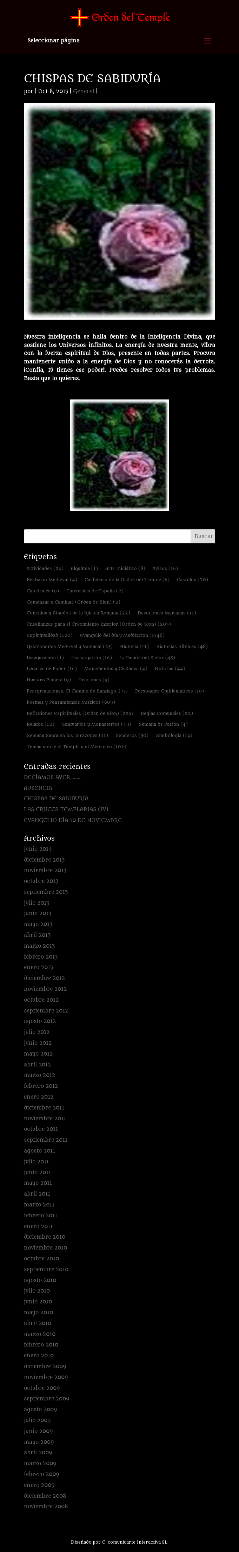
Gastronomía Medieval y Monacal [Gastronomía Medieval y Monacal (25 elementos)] (70, 646)
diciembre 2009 (45, 1367)
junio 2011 (37, 1173)
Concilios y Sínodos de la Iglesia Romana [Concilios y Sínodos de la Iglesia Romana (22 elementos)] (78, 612)
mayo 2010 (38, 1313)
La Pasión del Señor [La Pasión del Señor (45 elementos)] (147, 657)
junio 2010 (38, 1302)
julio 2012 (36, 1032)
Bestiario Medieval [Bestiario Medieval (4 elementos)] (52, 579)
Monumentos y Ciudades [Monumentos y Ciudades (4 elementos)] (115, 668)
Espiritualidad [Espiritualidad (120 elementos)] (50, 635)
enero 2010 (39, 1356)
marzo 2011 (39, 1205)
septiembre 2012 (46, 1011)
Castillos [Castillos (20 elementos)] (192, 579)
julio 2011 (36, 1162)
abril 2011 (37, 1194)
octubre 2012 (41, 1000)
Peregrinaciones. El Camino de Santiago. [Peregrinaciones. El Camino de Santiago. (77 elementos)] (77, 691)
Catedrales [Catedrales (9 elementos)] (43, 590)
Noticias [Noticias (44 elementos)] (170, 668)
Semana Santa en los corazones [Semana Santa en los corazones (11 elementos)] (67, 735)
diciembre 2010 (44, 1237)
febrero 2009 (41, 1474)
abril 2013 (37, 935)
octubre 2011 (41, 1129)
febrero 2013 (41, 957)
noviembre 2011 (45, 1119)
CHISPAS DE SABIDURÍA (56, 799)
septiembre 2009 (46, 1399)
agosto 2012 (40, 1021)
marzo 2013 (39, 946)
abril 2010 (37, 1324)
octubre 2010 (41, 1259)
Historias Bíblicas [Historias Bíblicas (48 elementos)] (182, 646)
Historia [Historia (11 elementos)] (134, 646)
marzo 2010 (39, 1334)
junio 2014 (38, 849)
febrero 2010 (41, 1345)
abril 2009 (38, 1453)
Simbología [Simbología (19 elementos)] (174, 735)
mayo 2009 (39, 1442)
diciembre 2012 (44, 978)
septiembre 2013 (46, 892)
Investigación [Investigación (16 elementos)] (91, 657)
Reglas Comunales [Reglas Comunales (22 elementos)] (167, 713)
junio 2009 (38, 1431)
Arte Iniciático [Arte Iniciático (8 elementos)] (125, 568)
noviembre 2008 (46, 1507)
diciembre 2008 (45, 1496)
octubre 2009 (42, 1388)
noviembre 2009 (46, 1377)
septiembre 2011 (45, 1140)
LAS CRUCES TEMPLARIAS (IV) (66, 810)
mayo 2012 (38, 1054)
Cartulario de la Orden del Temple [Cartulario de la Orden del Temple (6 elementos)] (127, 579)
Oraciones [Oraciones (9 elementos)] (93, 679)
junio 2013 (37, 914)
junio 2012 (38, 1043)
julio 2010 (37, 1291)
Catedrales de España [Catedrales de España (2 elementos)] (95, 590)
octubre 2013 (41, 881)
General (83, 92)
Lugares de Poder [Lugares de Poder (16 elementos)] (52, 668)
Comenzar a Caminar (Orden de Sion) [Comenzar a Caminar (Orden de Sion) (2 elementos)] (73, 602)
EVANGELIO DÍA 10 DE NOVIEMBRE (73, 820)
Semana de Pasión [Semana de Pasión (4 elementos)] (163, 724)
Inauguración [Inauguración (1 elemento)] (45, 657)
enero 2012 (38, 1097)
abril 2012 (37, 1065)
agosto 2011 (39, 1151)
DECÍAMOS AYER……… (53, 777)
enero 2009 (39, 1485)
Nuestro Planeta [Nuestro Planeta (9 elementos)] (49, 679)
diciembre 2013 (44, 860)
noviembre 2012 (45, 989)
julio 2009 (37, 1421)
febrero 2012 (41, 1086)
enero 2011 (38, 1227)
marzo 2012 (39, 1075)
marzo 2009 (40, 1464)
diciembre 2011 (44, 1108)
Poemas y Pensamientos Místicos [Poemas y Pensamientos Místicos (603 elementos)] (71, 702)
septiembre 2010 (46, 1270)
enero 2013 (38, 967)
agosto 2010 (40, 1280)
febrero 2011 (40, 1216)
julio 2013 (36, 903)
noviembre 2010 (45, 1248)
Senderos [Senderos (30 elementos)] (131, 735)
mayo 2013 (38, 924)
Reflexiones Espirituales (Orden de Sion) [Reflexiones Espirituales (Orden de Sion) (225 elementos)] (80, 713)
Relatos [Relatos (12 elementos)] (40, 724)
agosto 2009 (40, 1410)
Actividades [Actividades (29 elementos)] (45, 568)
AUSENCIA (38, 788)
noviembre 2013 (45, 871)
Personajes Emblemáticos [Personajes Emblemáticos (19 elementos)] (169, 691)
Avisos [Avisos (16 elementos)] (165, 568)
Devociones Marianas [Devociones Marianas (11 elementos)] (167, 612)
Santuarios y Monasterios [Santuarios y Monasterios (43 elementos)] (96, 724)
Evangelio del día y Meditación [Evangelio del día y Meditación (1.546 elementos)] (122, 635)
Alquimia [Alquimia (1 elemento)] (84, 568)
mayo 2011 (38, 1183)
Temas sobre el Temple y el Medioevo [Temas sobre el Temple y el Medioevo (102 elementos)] (76, 746)
